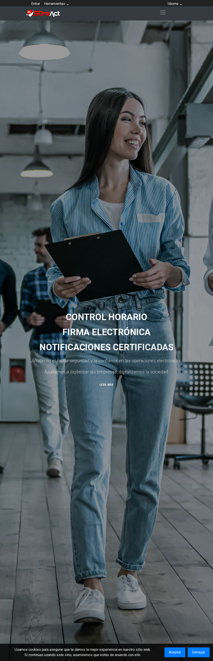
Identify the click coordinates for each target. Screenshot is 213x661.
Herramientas (55, 4)
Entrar (35, 4)
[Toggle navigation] (163, 12)
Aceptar (175, 652)
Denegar (198, 652)
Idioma (173, 4)
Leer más (107, 385)
